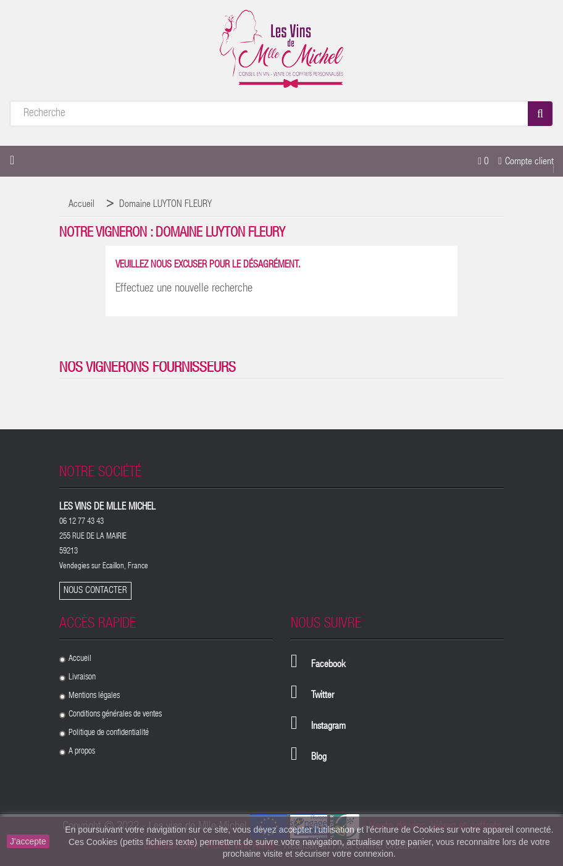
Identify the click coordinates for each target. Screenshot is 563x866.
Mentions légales (94, 696)
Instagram (328, 727)
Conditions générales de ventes (115, 714)
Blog (319, 758)
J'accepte (28, 841)
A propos (82, 751)
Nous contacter (95, 590)
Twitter (322, 696)
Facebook (328, 665)
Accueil (80, 659)
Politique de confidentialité (109, 733)
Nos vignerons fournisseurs (147, 368)
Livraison (82, 677)
